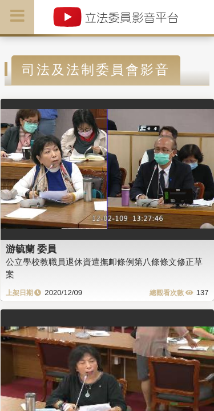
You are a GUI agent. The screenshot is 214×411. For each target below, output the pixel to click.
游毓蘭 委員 (31, 249)
